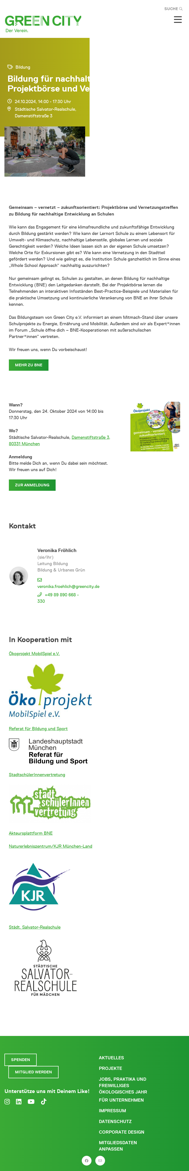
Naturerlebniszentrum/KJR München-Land (50, 846)
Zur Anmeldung (32, 485)
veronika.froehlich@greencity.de (68, 586)
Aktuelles (111, 1058)
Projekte (110, 1068)
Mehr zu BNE (28, 365)
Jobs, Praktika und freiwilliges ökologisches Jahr (123, 1086)
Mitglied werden (33, 1072)
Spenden (20, 1059)
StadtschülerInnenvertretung (37, 774)
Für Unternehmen (121, 1100)
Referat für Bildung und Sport (38, 728)
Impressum (112, 1110)
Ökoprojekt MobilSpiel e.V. (34, 653)
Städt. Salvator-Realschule (35, 927)
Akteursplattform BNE (31, 833)
